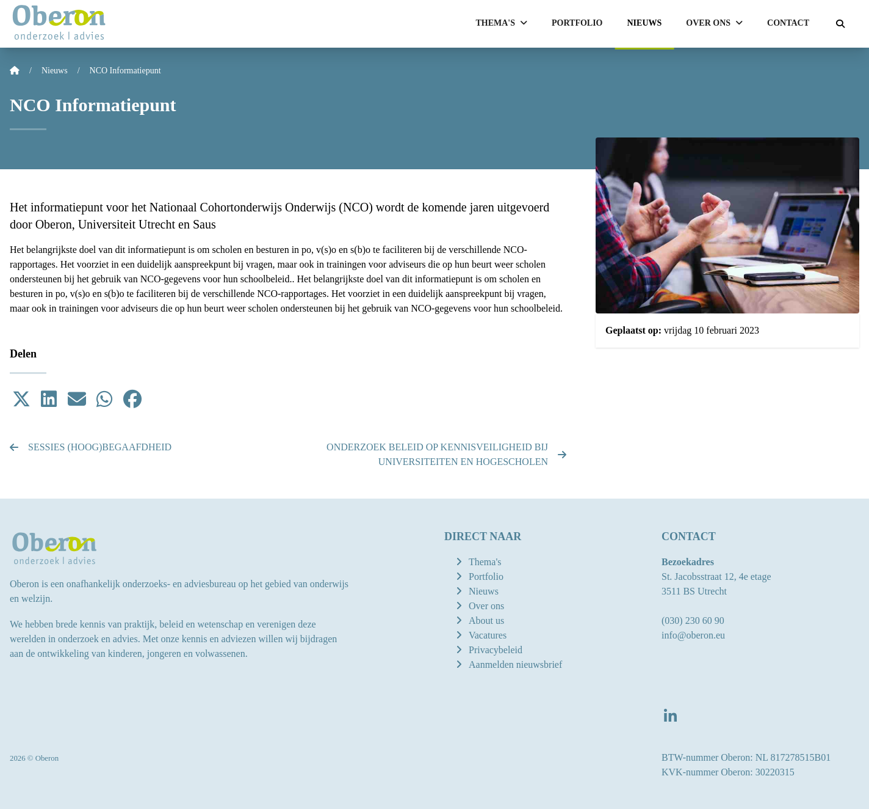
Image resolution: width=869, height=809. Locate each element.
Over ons (486, 606)
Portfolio (577, 22)
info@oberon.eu (693, 635)
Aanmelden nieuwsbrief (515, 664)
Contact (788, 22)
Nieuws (644, 22)
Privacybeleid (495, 650)
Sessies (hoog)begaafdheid (90, 447)
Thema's (485, 562)
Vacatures (488, 635)
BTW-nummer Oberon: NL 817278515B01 (746, 757)
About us (486, 620)
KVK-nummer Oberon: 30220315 (728, 772)
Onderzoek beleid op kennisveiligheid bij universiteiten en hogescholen (446, 454)
